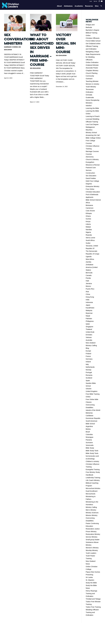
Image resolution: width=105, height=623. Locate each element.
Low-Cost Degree (92, 124)
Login (90, 1)
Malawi (88, 227)
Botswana (89, 205)
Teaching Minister (92, 81)
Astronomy (90, 157)
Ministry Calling (91, 345)
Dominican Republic (93, 418)
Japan (88, 305)
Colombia (89, 434)
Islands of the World (93, 410)
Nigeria (88, 232)
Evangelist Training (93, 469)
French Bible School (93, 41)
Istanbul (88, 105)
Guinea (88, 219)
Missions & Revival (93, 165)
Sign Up (95, 1)
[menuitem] (91, 1)
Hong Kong (90, 297)
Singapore (89, 327)
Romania (89, 375)
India (87, 300)
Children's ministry (92, 461)
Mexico (88, 286)
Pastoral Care (91, 167)
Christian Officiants (92, 38)
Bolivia (88, 429)
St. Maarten (90, 580)
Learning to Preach (93, 116)
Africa (88, 203)
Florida (88, 278)
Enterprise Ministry (92, 186)
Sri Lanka (89, 577)
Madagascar (90, 127)
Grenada (89, 95)
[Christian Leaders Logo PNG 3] (10, 6)
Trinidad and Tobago (93, 599)
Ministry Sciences (92, 513)
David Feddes (91, 178)
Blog (87, 348)
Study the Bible (91, 583)
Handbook (89, 475)
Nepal (88, 316)
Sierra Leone (90, 238)
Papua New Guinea (93, 572)
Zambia (88, 262)
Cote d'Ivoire (90, 211)
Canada (88, 275)
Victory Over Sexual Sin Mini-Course (66, 43)
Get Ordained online (93, 43)
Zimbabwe (89, 265)
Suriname (89, 442)
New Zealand (90, 343)
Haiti (87, 281)
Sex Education (35, 68)
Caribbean (89, 415)
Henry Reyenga (91, 591)
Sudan (88, 243)
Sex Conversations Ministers (19, 39)
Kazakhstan (90, 308)
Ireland (88, 362)
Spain (88, 380)
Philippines (90, 321)
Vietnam (89, 337)
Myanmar (89, 313)
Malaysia (89, 310)
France (88, 356)
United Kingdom (91, 391)
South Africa (90, 240)
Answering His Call (93, 135)
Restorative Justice (93, 529)
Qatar (88, 324)
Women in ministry (92, 84)
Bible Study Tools (92, 451)
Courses (89, 154)
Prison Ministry (91, 531)
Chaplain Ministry (92, 70)
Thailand (89, 329)
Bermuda (89, 273)
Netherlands (90, 367)
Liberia (88, 224)
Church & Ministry (92, 159)
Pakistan (89, 318)
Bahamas (89, 413)
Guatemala (90, 97)
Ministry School (91, 132)
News (88, 564)
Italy (87, 364)
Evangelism (90, 162)
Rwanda (89, 235)
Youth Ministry (91, 87)
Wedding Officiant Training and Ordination (92, 612)
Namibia (89, 229)
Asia (87, 291)
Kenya (88, 221)
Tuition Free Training (93, 607)
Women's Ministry (92, 548)
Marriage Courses (11, 47)
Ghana (88, 216)
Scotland (89, 378)
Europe (88, 351)
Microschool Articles (93, 488)
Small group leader (93, 539)
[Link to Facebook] (99, 1)
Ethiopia (89, 213)
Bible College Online (93, 138)
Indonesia (89, 302)
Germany (89, 359)
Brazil (88, 432)
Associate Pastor (92, 68)
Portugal (89, 372)
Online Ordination (92, 62)
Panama (89, 440)
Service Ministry (91, 537)
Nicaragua (89, 437)
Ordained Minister (92, 65)
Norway (88, 370)
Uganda (88, 256)
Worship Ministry (92, 550)
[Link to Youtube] (101, 1)
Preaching (89, 575)
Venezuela (89, 445)
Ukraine (88, 389)
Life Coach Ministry (93, 480)
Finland (88, 353)
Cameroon (89, 208)
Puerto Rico (90, 289)
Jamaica (89, 283)
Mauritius (89, 130)
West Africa (90, 259)
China (88, 294)
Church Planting (91, 73)
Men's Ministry (91, 510)
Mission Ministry (91, 515)
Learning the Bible (92, 108)
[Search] (101, 6)
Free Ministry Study (93, 472)
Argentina (89, 426)
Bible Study (90, 448)
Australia (89, 340)
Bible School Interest (93, 200)
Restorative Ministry (93, 534)
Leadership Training (93, 477)
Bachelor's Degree (92, 30)
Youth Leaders (91, 553)
